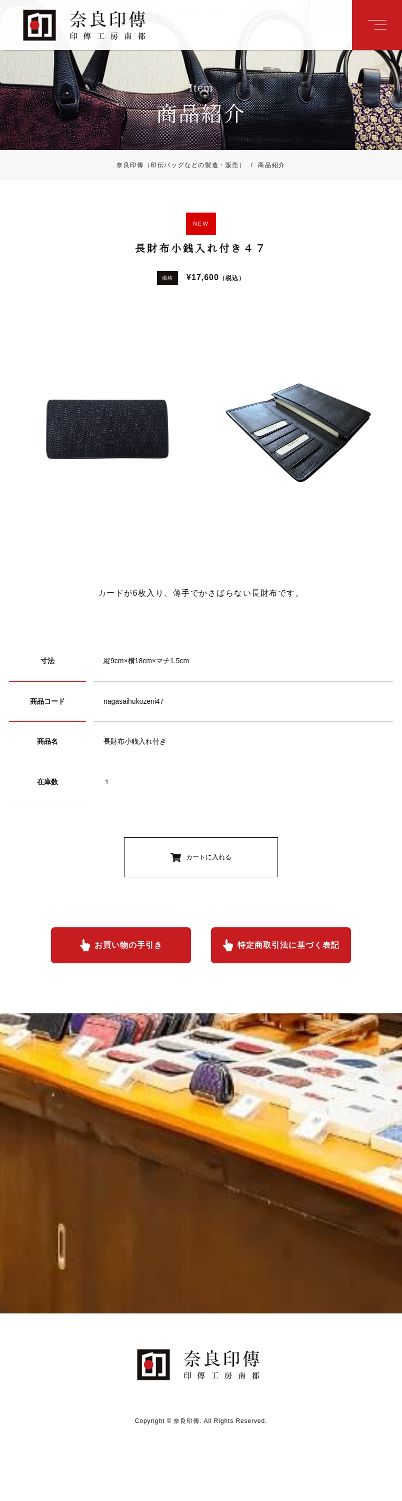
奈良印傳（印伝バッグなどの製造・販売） (181, 165)
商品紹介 (266, 165)
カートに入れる (209, 857)
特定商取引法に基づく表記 (289, 945)
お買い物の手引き (128, 945)
